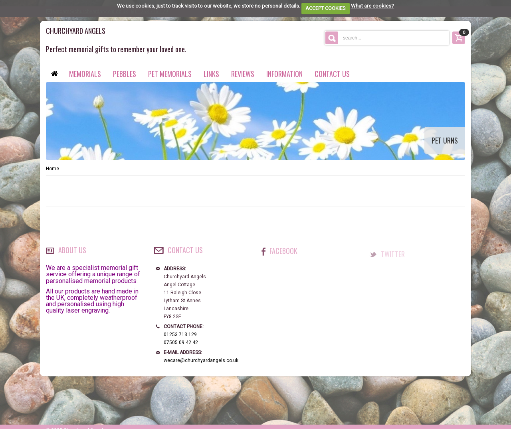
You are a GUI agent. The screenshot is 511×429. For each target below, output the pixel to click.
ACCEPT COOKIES (325, 8)
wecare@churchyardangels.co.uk (201, 360)
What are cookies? (372, 6)
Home (52, 168)
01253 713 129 (180, 334)
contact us (332, 74)
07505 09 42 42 (181, 342)
